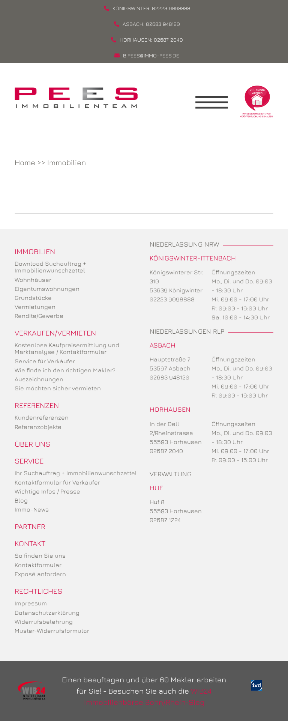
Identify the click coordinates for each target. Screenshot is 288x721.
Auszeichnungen (39, 379)
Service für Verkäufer (45, 361)
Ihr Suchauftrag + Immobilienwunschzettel (76, 473)
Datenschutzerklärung (47, 612)
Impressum (31, 603)
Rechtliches (38, 591)
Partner (30, 526)
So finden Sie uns (40, 555)
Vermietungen (35, 306)
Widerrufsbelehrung (44, 621)
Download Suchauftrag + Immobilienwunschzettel (50, 267)
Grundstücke (33, 297)
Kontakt (30, 543)
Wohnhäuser (33, 279)
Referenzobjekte (38, 426)
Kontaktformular (38, 564)
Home (25, 162)
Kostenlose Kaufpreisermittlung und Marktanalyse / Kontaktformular (67, 348)
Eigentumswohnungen (47, 288)
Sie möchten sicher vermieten (58, 388)
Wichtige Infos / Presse (47, 491)
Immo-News (32, 509)
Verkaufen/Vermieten (55, 332)
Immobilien (66, 162)
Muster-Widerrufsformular (52, 630)
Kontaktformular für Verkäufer (57, 482)
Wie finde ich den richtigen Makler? (65, 370)
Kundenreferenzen (42, 417)
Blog (21, 500)
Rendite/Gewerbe (39, 315)
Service (29, 460)
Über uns (32, 444)
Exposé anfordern (40, 573)
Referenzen (37, 405)
